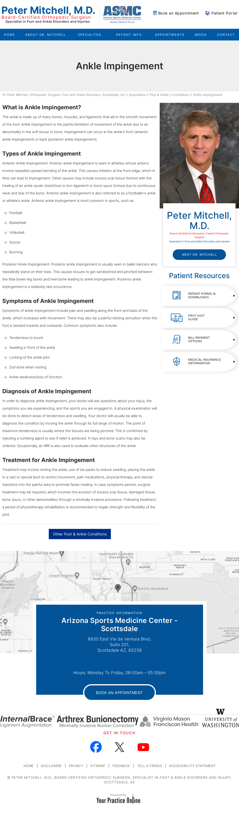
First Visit (196, 317)
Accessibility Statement (192, 766)
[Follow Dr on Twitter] (120, 747)
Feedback (121, 766)
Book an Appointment (178, 13)
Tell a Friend (149, 766)
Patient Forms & (201, 295)
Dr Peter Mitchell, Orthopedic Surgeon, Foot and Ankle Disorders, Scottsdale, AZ (63, 95)
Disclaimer (51, 766)
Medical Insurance (204, 361)
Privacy (76, 766)
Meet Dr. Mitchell (199, 254)
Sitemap (97, 766)
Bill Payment (199, 339)
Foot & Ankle (159, 95)
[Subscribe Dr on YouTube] (143, 747)
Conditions (181, 95)
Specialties (137, 95)
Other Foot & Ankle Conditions (80, 534)
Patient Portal (224, 13)
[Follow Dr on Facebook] (96, 747)
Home (9, 34)
